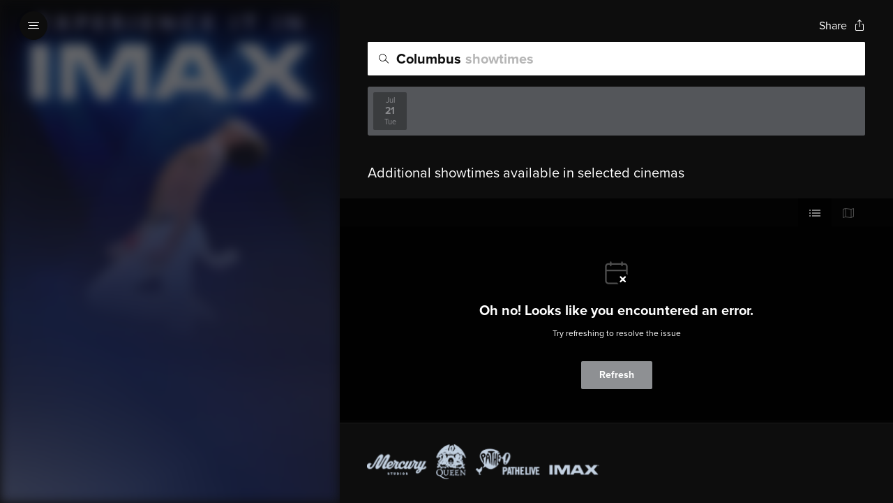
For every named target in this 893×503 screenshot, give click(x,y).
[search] (616, 58)
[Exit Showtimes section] (340, 24)
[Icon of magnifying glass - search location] (384, 59)
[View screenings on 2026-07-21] (390, 111)
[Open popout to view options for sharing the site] (842, 25)
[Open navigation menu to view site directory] (33, 25)
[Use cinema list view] (815, 212)
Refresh (616, 374)
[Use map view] (848, 212)
